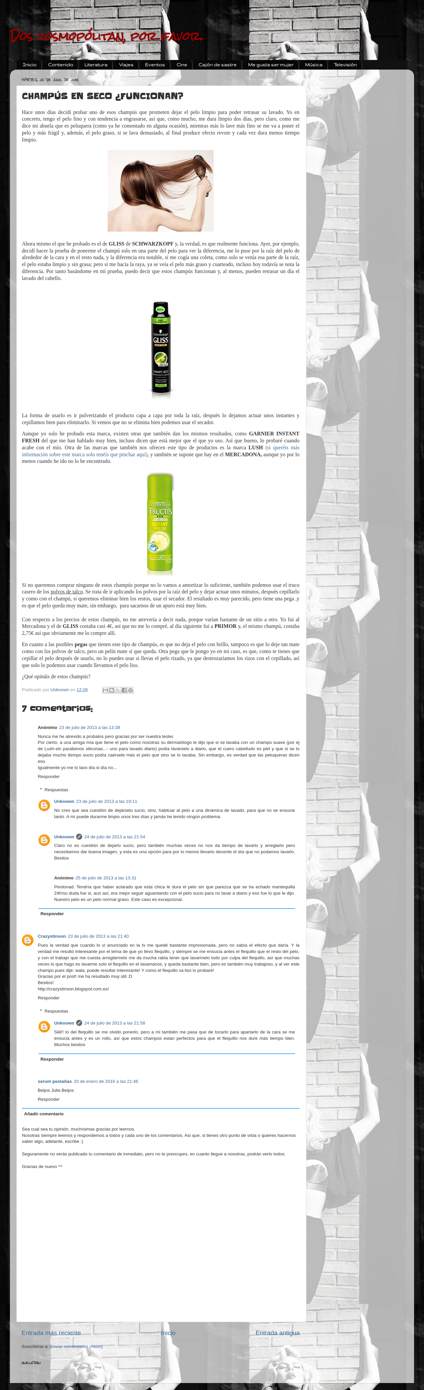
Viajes (126, 64)
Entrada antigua (278, 1332)
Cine (182, 64)
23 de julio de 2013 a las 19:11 (106, 801)
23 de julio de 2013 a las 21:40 (98, 936)
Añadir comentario (44, 1113)
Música (313, 64)
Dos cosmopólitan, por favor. (106, 36)
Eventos (155, 64)
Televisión (345, 64)
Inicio (29, 64)
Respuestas (56, 789)
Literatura (95, 64)
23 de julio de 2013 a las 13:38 (89, 727)
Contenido (60, 64)
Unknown (64, 801)
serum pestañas (55, 1081)
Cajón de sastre (217, 64)
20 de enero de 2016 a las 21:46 (106, 1081)
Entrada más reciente (51, 1332)
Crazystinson (52, 936)
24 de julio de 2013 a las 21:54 (114, 836)
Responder (49, 776)
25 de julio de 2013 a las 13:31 (106, 877)
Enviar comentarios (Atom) (76, 1346)
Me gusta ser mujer (270, 64)
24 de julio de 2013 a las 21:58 (114, 1023)
